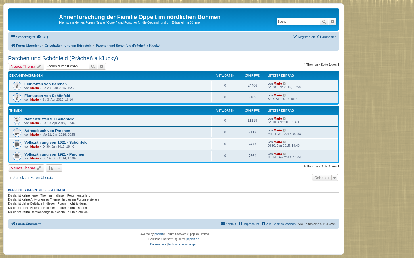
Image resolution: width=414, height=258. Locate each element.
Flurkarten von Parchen (45, 84)
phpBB (158, 234)
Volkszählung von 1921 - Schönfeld (56, 142)
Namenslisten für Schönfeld (49, 119)
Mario (34, 88)
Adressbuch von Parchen (47, 131)
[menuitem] (42, 37)
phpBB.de (192, 239)
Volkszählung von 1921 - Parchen (54, 154)
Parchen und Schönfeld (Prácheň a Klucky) (63, 58)
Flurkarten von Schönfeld (47, 96)
